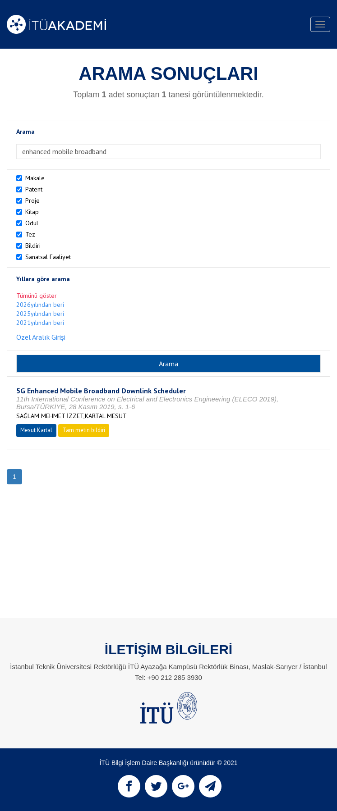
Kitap (32, 212)
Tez (30, 234)
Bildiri (33, 245)
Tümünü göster (36, 296)
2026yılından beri (40, 305)
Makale (35, 178)
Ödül (31, 223)
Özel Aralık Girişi (40, 337)
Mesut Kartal (36, 430)
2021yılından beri (40, 323)
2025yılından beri (40, 314)
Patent (33, 189)
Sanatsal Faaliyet (48, 257)
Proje (32, 200)
